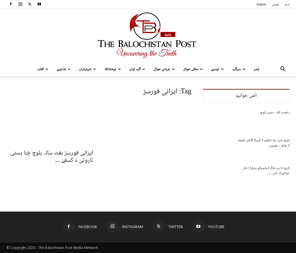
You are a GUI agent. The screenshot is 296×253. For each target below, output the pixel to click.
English (261, 4)
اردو (287, 4)
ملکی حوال (193, 69)
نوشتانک (112, 69)
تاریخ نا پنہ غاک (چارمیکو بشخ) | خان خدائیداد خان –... (266, 170)
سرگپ (238, 69)
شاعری (64, 69)
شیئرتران (87, 69)
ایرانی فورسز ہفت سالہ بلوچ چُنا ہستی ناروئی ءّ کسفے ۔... (51, 156)
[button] (283, 69)
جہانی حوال (164, 69)
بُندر (256, 69)
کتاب (42, 69)
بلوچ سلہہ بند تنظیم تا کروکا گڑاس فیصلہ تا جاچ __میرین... (263, 143)
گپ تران (137, 69)
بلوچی (275, 4)
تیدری (217, 69)
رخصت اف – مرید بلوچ (275, 113)
